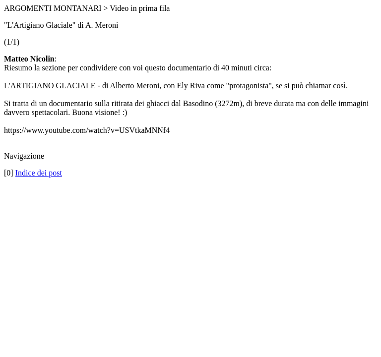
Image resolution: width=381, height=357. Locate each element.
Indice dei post (38, 173)
